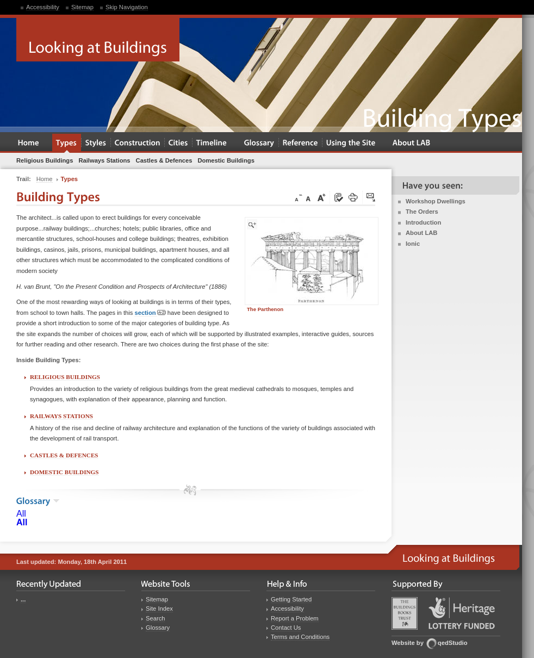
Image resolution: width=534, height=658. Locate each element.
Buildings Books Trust (405, 613)
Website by (408, 643)
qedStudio (453, 643)
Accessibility (42, 7)
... (23, 599)
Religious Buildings (65, 377)
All (21, 513)
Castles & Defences (64, 455)
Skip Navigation (126, 7)
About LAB (421, 232)
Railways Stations (61, 416)
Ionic (413, 243)
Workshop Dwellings (435, 201)
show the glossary (56, 500)
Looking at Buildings (97, 39)
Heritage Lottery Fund (462, 613)
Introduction (423, 222)
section (149, 312)
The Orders (422, 211)
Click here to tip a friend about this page (371, 198)
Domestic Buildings (64, 472)
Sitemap (82, 7)
